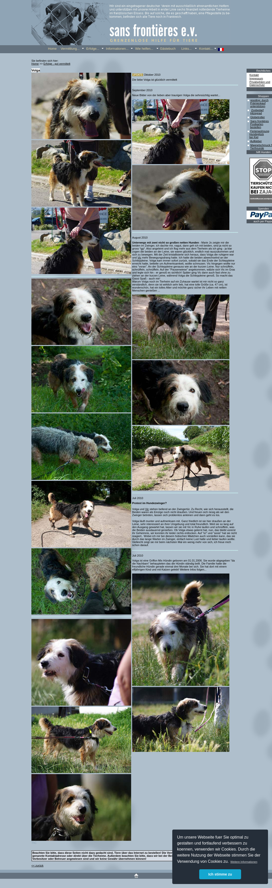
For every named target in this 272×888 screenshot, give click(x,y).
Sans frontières (259, 121)
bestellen (255, 127)
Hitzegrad (256, 113)
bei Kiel (253, 137)
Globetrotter (257, 117)
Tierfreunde (257, 148)
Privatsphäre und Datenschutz (260, 83)
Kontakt (254, 74)
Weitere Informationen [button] (243, 861)
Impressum (256, 78)
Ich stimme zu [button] (220, 874)
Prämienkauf (258, 103)
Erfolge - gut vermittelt (56, 63)
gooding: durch (259, 100)
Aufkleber (256, 141)
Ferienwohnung (259, 131)
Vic (139, 257)
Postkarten (256, 124)
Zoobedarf (257, 110)
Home (35, 63)
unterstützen (257, 106)
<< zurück (37, 865)
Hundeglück (256, 134)
